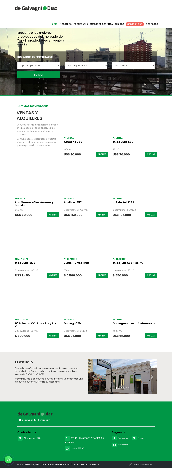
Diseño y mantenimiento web (142, 464)
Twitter (138, 438)
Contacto (152, 24)
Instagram (120, 444)
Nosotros (66, 24)
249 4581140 (78, 448)
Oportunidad (134, 24)
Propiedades (81, 24)
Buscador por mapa (101, 24)
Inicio (54, 24)
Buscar (38, 74)
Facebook (120, 438)
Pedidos (119, 24)
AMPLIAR (102, 154)
